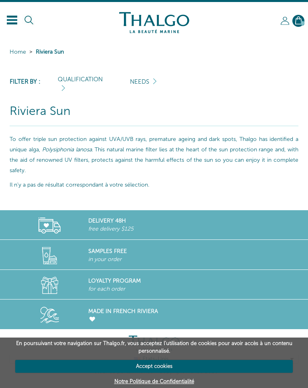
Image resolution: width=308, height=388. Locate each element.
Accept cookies (154, 366)
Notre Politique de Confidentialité (154, 381)
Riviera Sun (50, 51)
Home (18, 51)
